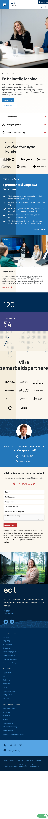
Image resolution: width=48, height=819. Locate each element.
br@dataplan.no (26, 461)
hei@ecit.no (12, 750)
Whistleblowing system (24, 765)
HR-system (23, 716)
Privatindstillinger (34, 766)
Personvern (13, 765)
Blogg (5, 760)
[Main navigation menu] (4, 4)
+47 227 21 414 (13, 745)
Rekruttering (23, 698)
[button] (24, 117)
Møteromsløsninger (23, 691)
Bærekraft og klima (23, 655)
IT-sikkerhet (23, 680)
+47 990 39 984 (26, 456)
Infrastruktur (23, 684)
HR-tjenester (23, 648)
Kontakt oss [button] (9, 105)
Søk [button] (40, 6)
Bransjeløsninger (23, 723)
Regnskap (23, 637)
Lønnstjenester (23, 644)
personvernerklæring (27, 540)
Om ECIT (8, 611)
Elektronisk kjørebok (23, 730)
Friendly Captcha (41, 519)
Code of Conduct (36, 765)
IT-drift (23, 676)
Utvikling (23, 719)
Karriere (20, 760)
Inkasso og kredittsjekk (23, 659)
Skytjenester (23, 672)
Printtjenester (23, 695)
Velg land (45, 6)
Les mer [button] (8, 100)
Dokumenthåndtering (23, 727)
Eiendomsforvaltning (23, 663)
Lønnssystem (23, 712)
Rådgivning (23, 640)
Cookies (6, 765)
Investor (38, 760)
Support (43, 815)
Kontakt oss (43, 2)
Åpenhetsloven (23, 766)
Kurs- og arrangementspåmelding (23, 734)
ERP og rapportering (23, 708)
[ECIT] (13, 3)
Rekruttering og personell (23, 652)
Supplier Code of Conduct (10, 766)
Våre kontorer (10, 614)
